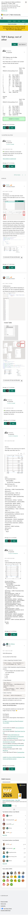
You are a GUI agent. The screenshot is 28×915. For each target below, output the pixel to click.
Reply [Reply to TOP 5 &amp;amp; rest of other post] (12, 127)
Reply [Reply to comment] (12, 166)
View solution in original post (9, 158)
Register (9, 21)
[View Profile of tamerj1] (7, 185)
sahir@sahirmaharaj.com (12, 739)
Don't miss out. (18, 29)
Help (19, 21)
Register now (4, 10)
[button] (15, 44)
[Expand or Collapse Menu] (2, 18)
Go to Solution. (15, 119)
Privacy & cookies (4, 902)
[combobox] (17, 24)
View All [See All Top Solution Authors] (5, 836)
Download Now (20, 753)
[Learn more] (7, 806)
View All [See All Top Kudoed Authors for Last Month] (5, 864)
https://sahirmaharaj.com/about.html (15, 737)
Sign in (14, 21)
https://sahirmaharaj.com (13, 735)
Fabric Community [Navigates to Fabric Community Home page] (15, 15)
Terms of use (3, 904)
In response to (10, 144)
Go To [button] (23, 21)
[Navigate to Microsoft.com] (4, 15)
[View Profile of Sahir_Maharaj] (12, 644)
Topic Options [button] (22, 44)
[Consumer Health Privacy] (14, 911)
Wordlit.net (5, 751)
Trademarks (3, 906)
